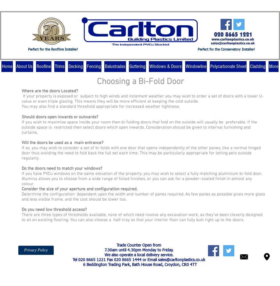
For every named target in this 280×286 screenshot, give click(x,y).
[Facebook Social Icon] (226, 24)
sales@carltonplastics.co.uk (181, 260)
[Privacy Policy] (36, 250)
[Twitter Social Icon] (239, 24)
